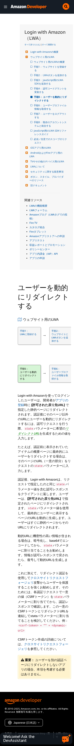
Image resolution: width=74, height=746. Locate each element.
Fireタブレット (38, 231)
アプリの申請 (37, 258)
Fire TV (33, 222)
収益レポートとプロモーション (47, 244)
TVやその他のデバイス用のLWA (46, 161)
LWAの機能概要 (38, 205)
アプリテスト (37, 240)
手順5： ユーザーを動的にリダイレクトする (50, 98)
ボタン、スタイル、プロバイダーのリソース (46, 178)
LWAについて (37, 166)
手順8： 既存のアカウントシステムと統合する (50, 124)
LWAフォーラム (38, 210)
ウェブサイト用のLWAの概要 (49, 62)
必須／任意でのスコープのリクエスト (50, 140)
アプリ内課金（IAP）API (43, 253)
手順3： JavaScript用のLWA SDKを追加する (49, 81)
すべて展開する (49, 44)
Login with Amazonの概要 (43, 52)
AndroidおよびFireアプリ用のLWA (45, 154)
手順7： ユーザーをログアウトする (50, 115)
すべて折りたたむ (32, 44)
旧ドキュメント (38, 185)
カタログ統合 (37, 227)
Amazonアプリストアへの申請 (47, 236)
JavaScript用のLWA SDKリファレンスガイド (50, 132)
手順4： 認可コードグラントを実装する (50, 90)
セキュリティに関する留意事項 (46, 171)
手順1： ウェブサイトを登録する (50, 68)
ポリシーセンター (39, 249)
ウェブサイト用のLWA (41, 57)
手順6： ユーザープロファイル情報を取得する (50, 107)
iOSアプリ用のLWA (40, 147)
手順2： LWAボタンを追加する (50, 75)
